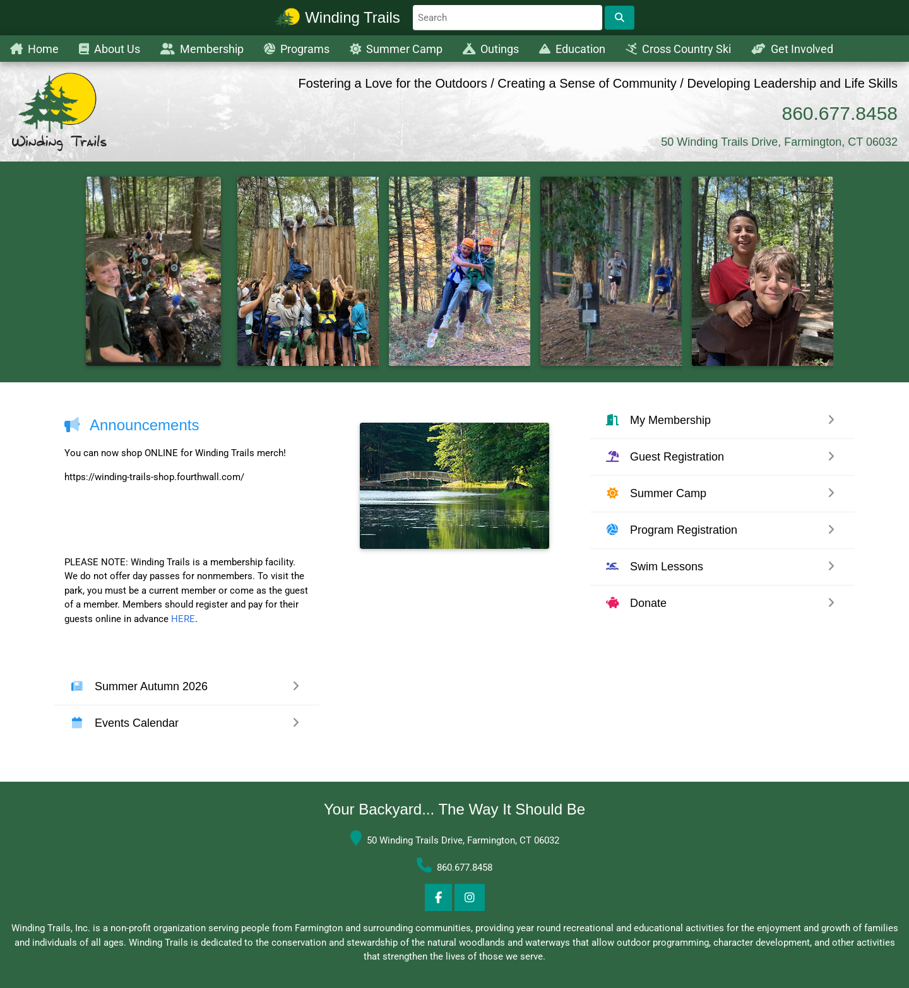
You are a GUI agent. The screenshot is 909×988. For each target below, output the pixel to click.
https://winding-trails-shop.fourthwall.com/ (154, 477)
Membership (202, 49)
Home (34, 49)
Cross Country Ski (678, 49)
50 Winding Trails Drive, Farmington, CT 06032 (779, 142)
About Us (109, 49)
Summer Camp (396, 49)
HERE (183, 619)
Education (572, 49)
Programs (297, 49)
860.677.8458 (839, 113)
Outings (491, 49)
